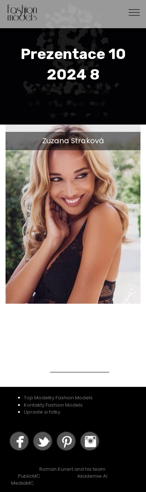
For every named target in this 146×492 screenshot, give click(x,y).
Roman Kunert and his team (72, 469)
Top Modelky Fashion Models (58, 397)
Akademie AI (92, 476)
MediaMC (22, 483)
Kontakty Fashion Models (53, 405)
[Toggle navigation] (134, 12)
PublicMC (29, 476)
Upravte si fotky (42, 411)
